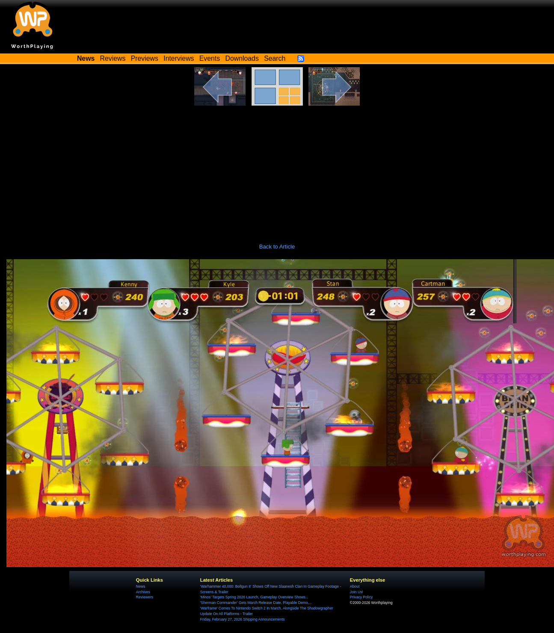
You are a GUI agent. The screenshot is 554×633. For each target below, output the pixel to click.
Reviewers (144, 597)
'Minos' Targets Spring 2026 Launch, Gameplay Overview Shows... (254, 597)
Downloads (242, 58)
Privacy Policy (361, 597)
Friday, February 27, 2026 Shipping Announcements (242, 619)
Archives (143, 592)
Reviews (113, 58)
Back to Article (277, 246)
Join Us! (356, 592)
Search (274, 58)
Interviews (178, 58)
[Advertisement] (277, 170)
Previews (144, 58)
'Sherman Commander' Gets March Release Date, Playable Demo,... (256, 602)
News (140, 586)
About (354, 586)
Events (209, 58)
